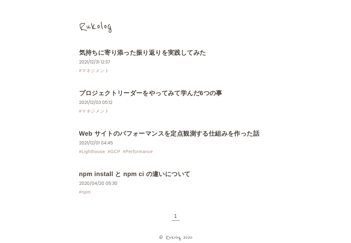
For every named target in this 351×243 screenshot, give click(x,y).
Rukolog (95, 26)
